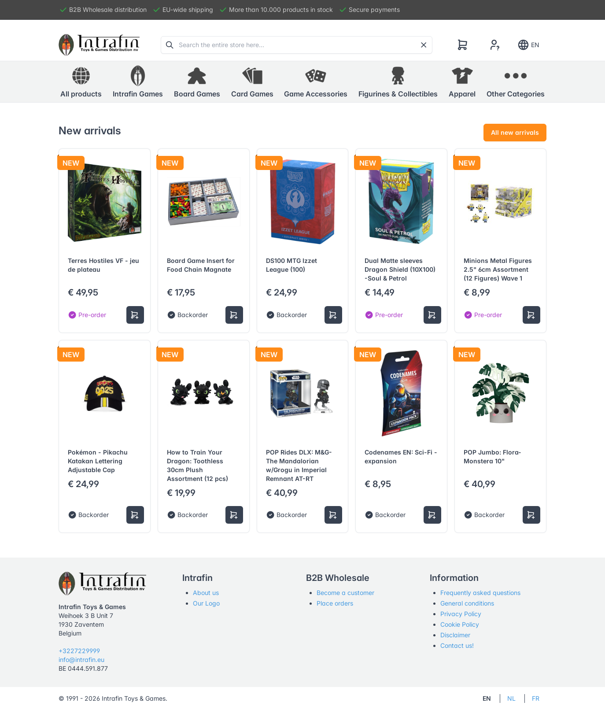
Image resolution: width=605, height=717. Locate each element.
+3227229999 (79, 650)
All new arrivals (515, 132)
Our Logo (206, 603)
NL (511, 698)
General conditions (467, 603)
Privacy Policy (460, 613)
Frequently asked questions (480, 592)
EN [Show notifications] (528, 45)
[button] (137, 82)
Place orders (335, 603)
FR (535, 698)
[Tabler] (99, 45)
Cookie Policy (459, 624)
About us (206, 592)
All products (81, 81)
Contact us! (457, 645)
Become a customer (345, 592)
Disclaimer (455, 635)
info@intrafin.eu (81, 659)
